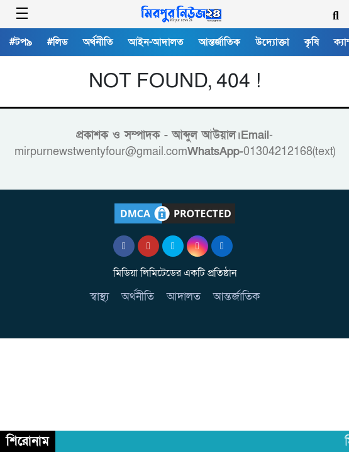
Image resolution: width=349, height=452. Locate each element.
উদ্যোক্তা (272, 42)
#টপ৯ (20, 42)
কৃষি (311, 42)
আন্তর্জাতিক (219, 42)
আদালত (184, 296)
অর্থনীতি (98, 42)
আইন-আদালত (156, 42)
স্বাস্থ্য (99, 296)
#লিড (57, 42)
